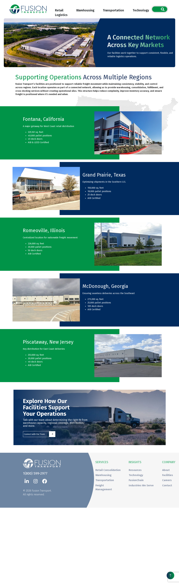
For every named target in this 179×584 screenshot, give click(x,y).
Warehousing (85, 10)
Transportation (113, 10)
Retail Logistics (61, 11)
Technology (141, 10)
